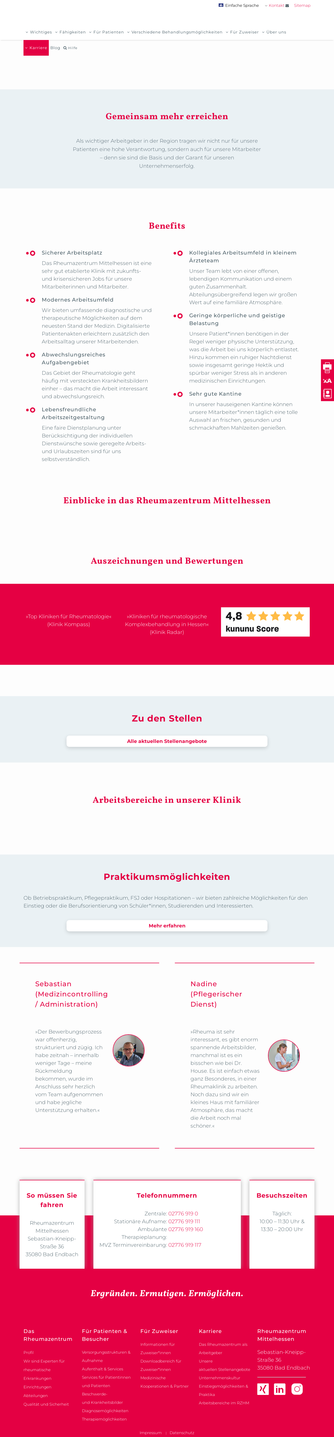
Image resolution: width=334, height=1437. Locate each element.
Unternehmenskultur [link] (219, 1377)
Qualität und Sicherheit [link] (46, 1404)
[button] (327, 380)
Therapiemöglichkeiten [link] (104, 1419)
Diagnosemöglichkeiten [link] (105, 1410)
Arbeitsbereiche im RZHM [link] (224, 1402)
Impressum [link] (151, 1432)
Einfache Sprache (239, 5)
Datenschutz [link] (182, 1432)
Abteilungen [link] (35, 1395)
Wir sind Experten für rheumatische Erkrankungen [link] (44, 1370)
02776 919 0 (182, 1213)
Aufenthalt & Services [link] (102, 1368)
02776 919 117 (184, 1245)
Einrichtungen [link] (37, 1386)
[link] (263, 1390)
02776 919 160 (185, 1229)
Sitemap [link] (302, 5)
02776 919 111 (183, 1221)
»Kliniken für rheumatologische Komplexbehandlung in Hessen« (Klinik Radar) (167, 624)
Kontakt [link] (279, 5)
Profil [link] (28, 1352)
